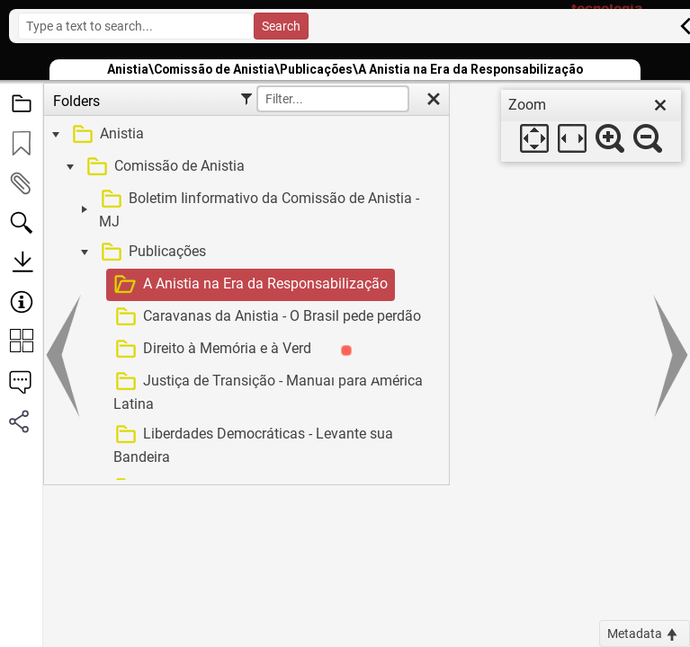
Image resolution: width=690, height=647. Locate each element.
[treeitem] (244, 135)
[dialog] (591, 126)
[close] (660, 105)
